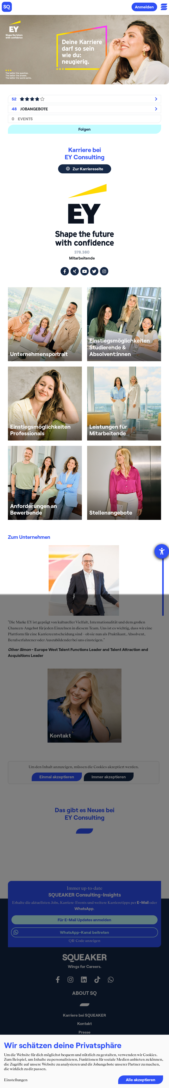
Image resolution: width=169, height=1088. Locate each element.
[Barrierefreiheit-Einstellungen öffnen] (161, 551)
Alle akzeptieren (140, 1079)
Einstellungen (16, 1080)
